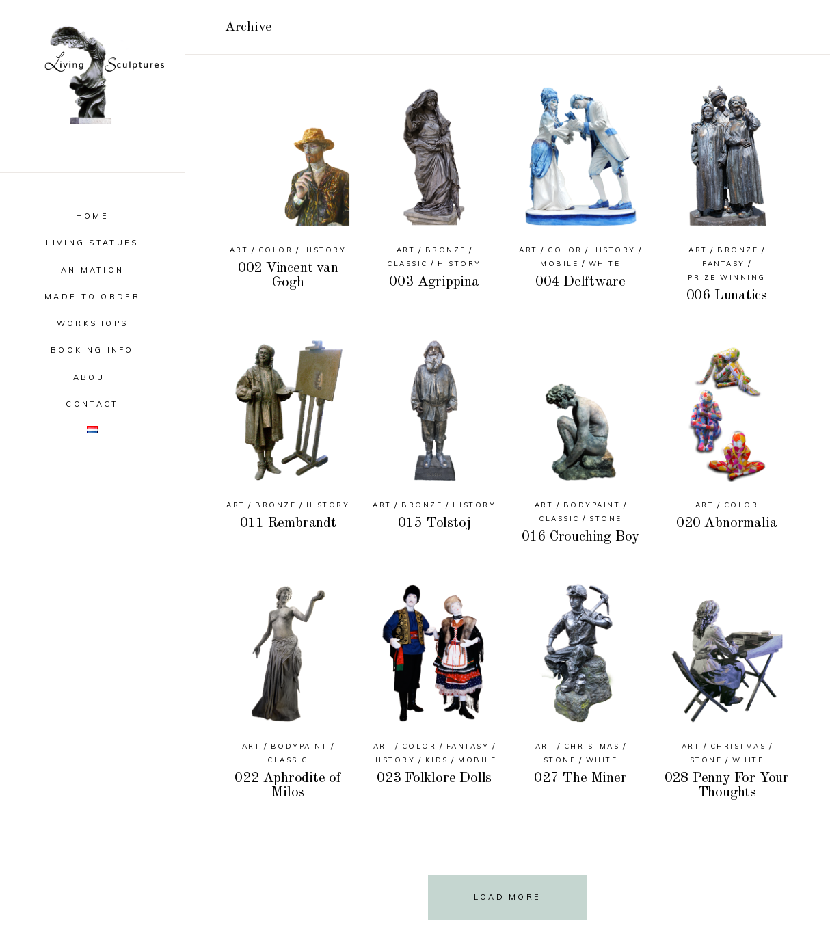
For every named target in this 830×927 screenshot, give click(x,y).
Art (239, 249)
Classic (407, 263)
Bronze (445, 249)
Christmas (592, 746)
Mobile (559, 263)
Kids (437, 759)
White (605, 263)
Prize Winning (727, 277)
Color (275, 249)
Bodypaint (592, 504)
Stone (605, 518)
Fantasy (723, 263)
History (325, 249)
